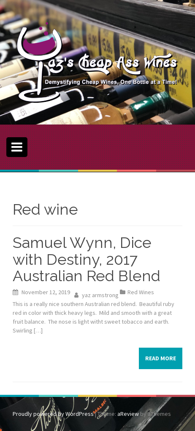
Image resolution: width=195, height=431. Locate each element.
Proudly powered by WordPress (53, 414)
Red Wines (140, 292)
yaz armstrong (100, 295)
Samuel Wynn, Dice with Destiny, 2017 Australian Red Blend (86, 259)
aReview (128, 414)
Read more (160, 358)
